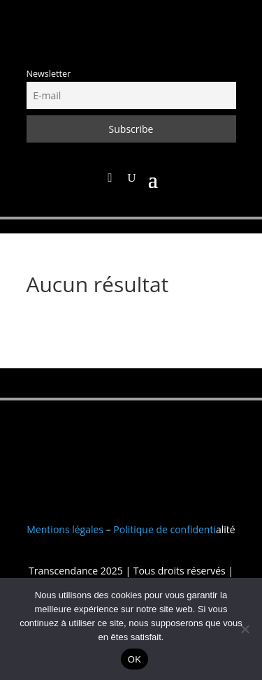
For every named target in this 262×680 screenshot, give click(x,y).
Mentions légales (65, 529)
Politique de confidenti (164, 529)
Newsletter (49, 74)
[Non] (245, 629)
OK (134, 659)
